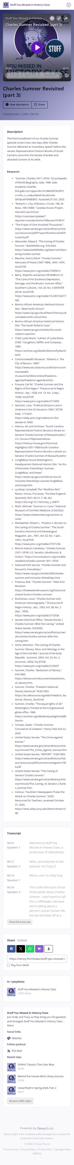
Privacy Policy (28, 1149)
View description (17, 104)
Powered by (37, 1128)
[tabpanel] (37, 475)
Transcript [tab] (14, 833)
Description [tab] (15, 132)
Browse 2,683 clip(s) (20, 1101)
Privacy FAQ (44, 1149)
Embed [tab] (22, 940)
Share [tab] (11, 940)
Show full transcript (19, 921)
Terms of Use (10, 1149)
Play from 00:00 (18, 965)
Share (39, 104)
